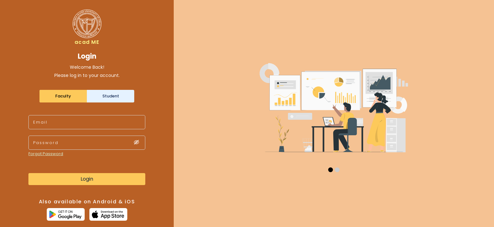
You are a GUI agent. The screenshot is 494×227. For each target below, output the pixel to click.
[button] (330, 169)
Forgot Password (45, 154)
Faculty (63, 96)
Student (110, 96)
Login (87, 179)
